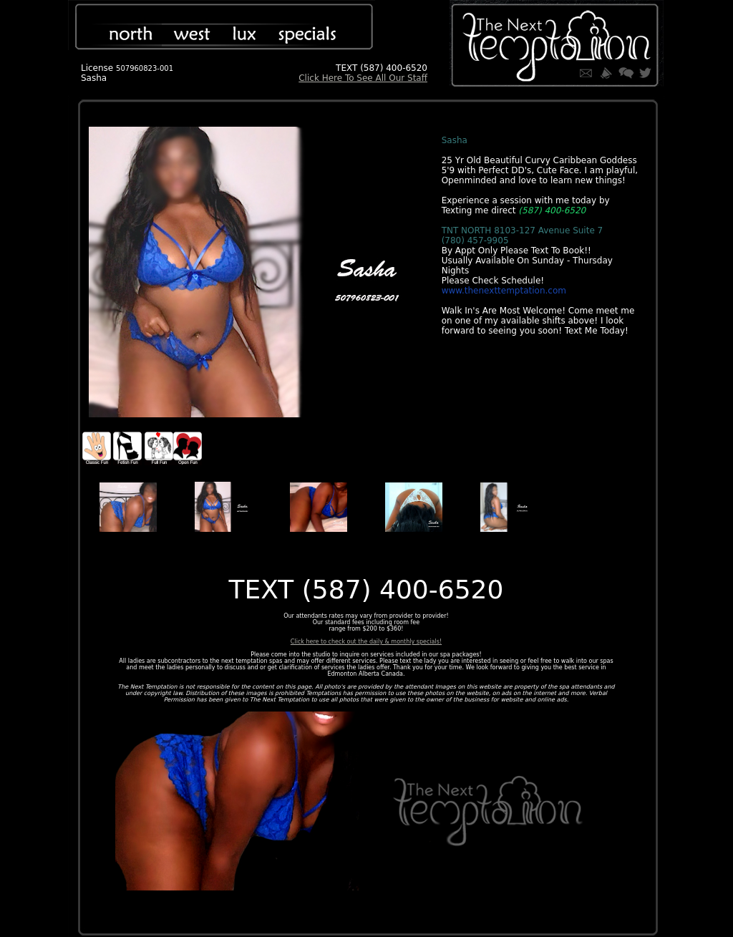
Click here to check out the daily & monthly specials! (366, 642)
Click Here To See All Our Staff (362, 78)
